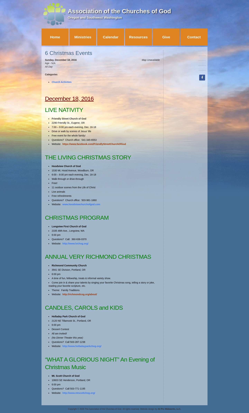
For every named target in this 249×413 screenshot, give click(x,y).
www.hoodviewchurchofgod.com (81, 204)
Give (166, 37)
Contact (194, 37)
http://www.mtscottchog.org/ (78, 393)
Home (55, 37)
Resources (138, 37)
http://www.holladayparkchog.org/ (81, 346)
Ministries (82, 37)
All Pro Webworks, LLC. (169, 409)
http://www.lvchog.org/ (75, 243)
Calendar (110, 37)
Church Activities (62, 82)
